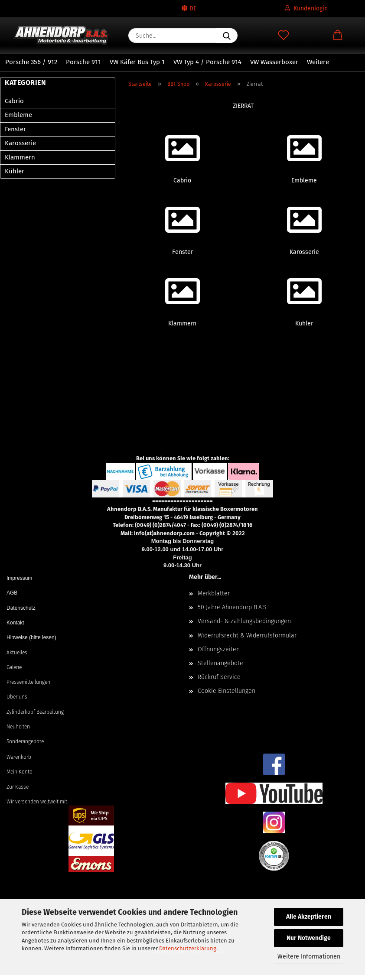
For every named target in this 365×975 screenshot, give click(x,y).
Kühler (14, 171)
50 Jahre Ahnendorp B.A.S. (233, 607)
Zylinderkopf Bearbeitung (35, 712)
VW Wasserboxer (274, 62)
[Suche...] (227, 35)
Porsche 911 (83, 62)
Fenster (15, 129)
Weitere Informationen (308, 956)
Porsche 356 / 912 (31, 62)
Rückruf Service (219, 677)
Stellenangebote (220, 663)
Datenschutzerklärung (187, 948)
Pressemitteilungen (28, 682)
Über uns (17, 697)
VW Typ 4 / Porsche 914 (207, 62)
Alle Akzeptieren (308, 916)
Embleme (18, 115)
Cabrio (14, 101)
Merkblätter (214, 593)
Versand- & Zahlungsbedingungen (244, 621)
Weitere (318, 62)
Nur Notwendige (309, 938)
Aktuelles (17, 653)
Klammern (20, 157)
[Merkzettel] (283, 35)
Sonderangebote (25, 741)
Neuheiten (18, 727)
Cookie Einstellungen (226, 691)
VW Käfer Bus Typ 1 (137, 62)
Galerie (14, 667)
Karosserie (20, 143)
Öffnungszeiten (219, 649)
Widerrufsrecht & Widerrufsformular (247, 635)
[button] (338, 35)
